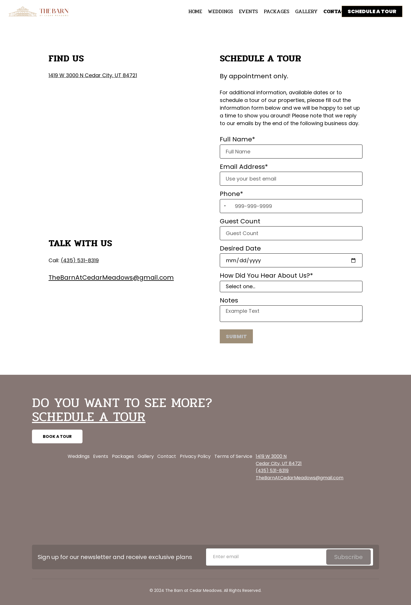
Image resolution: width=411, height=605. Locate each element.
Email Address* (244, 167)
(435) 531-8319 (80, 260)
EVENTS (248, 11)
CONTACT (335, 11)
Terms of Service (233, 456)
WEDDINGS (220, 11)
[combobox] (223, 206)
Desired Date (240, 248)
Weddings (79, 456)
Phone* (231, 194)
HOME (195, 11)
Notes (229, 300)
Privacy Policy (195, 456)
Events (100, 456)
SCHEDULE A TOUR (372, 11)
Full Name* (237, 139)
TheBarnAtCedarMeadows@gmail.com (111, 277)
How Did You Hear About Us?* (266, 275)
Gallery (146, 456)
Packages (123, 456)
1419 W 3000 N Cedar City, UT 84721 (93, 75)
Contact (166, 456)
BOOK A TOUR (57, 436)
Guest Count (240, 221)
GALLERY (306, 11)
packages (276, 11)
